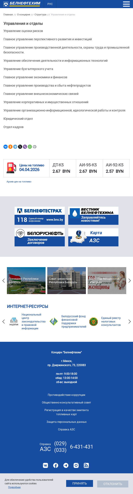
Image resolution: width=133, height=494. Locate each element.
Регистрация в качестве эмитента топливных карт (67, 412)
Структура (40, 14)
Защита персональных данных (67, 422)
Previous (3, 280)
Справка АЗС (66, 429)
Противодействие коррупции (66, 395)
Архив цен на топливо (19, 181)
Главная (8, 14)
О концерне (23, 14)
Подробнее (14, 487)
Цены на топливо (31, 165)
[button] (126, 4)
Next (129, 280)
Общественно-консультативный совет (66, 402)
